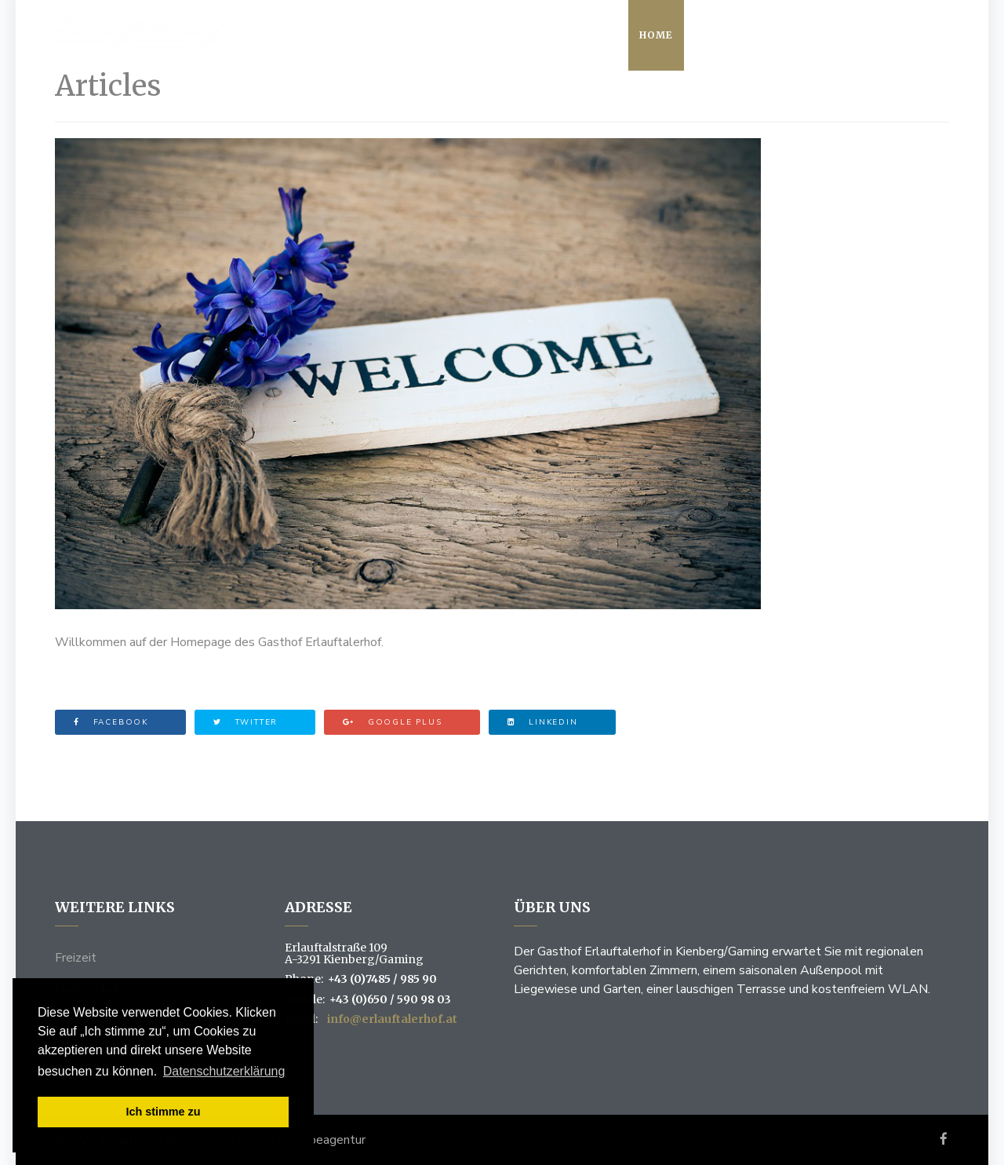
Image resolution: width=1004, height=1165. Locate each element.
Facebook (111, 722)
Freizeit (75, 957)
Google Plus (392, 722)
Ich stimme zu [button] (163, 1111)
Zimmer (814, 35)
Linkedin (542, 722)
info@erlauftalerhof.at (392, 1019)
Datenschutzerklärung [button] (224, 1071)
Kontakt (887, 35)
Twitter (245, 722)
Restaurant (732, 35)
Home (656, 35)
